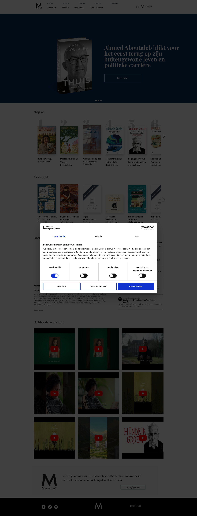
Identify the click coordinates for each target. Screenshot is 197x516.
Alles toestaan (135, 286)
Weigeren (61, 286)
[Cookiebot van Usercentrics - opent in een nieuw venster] (142, 228)
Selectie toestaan (98, 286)
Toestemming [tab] (59, 236)
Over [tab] (137, 236)
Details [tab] (98, 236)
